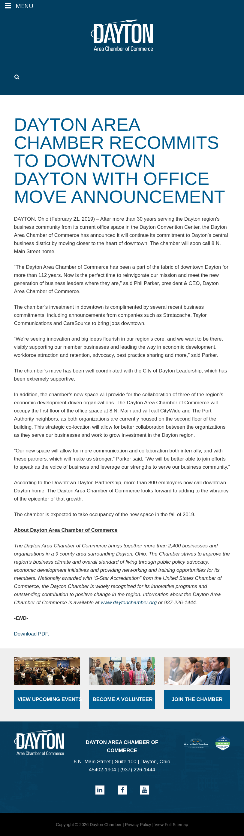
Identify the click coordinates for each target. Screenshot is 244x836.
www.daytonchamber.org (129, 602)
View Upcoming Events (49, 699)
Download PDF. (31, 634)
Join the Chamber (196, 699)
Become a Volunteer (123, 699)
